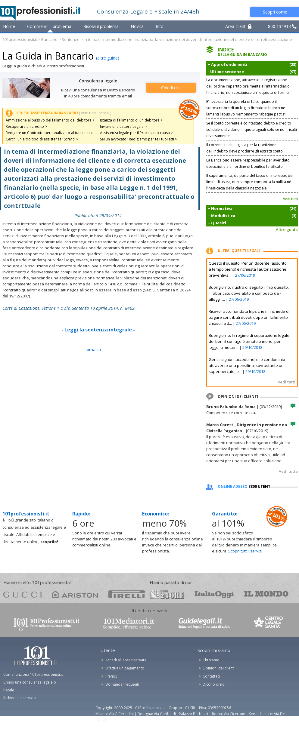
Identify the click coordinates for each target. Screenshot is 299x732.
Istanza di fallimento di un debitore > (131, 120)
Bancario (49, 39)
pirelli (126, 594)
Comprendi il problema (49, 26)
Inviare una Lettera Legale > (123, 126)
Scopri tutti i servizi (245, 551)
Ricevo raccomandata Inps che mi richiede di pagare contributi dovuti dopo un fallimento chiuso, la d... (249, 317)
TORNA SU (93, 349)
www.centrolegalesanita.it (269, 624)
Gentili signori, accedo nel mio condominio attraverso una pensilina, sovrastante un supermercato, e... (247, 365)
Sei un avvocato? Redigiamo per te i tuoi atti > (138, 139)
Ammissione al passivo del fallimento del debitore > (50, 120)
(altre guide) (107, 58)
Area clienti (238, 26)
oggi (214, 594)
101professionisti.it (19, 39)
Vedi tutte (288, 471)
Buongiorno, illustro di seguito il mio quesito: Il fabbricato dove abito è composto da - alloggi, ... (249, 293)
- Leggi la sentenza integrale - (98, 329)
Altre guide (287, 229)
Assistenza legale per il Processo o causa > (136, 132)
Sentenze (70, 39)
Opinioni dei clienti (219, 668)
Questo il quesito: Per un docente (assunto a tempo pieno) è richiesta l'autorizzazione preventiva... (248, 269)
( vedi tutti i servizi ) (95, 112)
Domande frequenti (122, 684)
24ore (167, 594)
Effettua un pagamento (124, 668)
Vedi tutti (290, 198)
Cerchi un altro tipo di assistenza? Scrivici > (42, 139)
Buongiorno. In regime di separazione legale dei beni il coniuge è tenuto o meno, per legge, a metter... (249, 341)
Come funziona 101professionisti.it (33, 674)
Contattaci (211, 676)
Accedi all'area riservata (125, 660)
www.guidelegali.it (204, 624)
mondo (266, 594)
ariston (75, 594)
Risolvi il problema (101, 26)
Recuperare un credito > (26, 126)
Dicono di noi (214, 684)
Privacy (111, 676)
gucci (22, 594)
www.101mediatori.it (128, 624)
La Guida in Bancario (48, 55)
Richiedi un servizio (19, 697)
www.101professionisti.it (46, 624)
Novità (137, 26)
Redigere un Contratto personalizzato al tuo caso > (49, 132)
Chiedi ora (171, 88)
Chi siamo (211, 660)
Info (160, 26)
